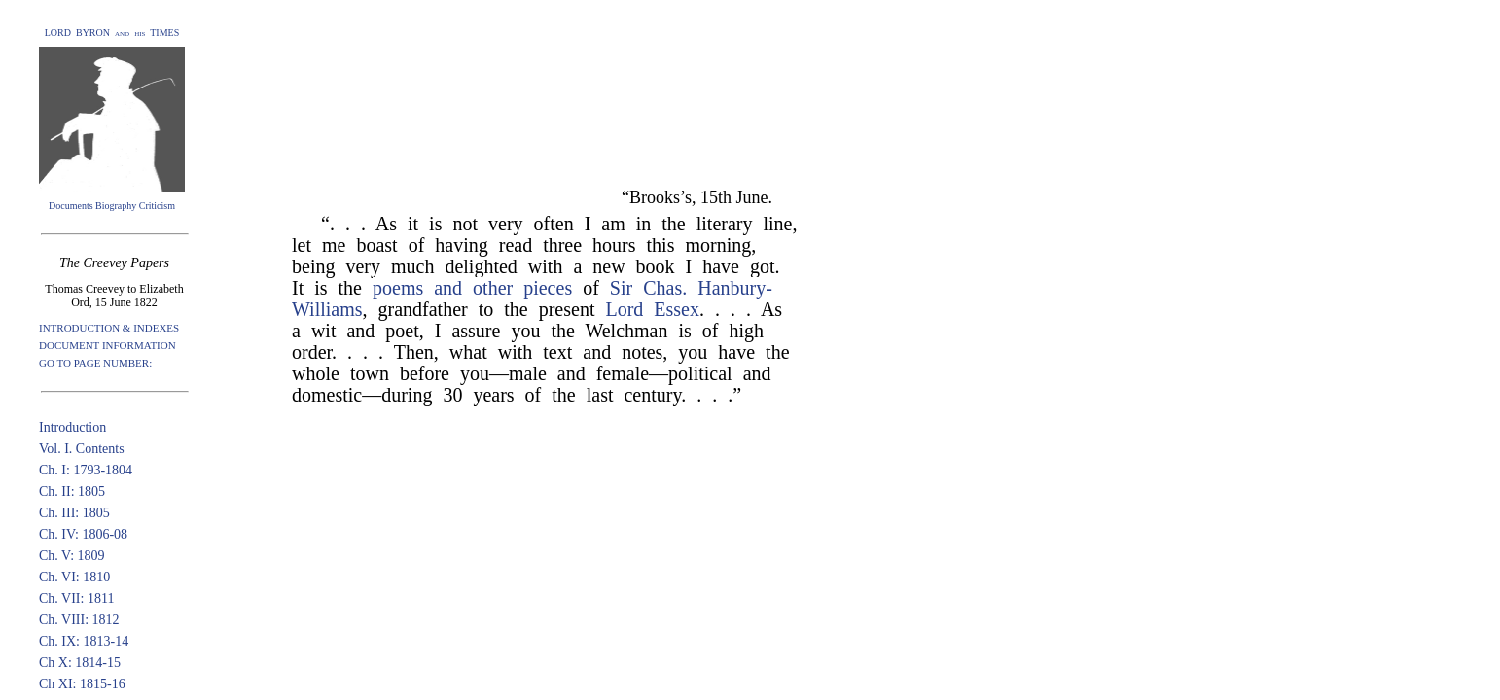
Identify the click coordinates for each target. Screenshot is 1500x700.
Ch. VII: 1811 (76, 598)
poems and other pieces (472, 287)
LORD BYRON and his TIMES (112, 32)
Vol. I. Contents (82, 448)
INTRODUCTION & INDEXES (109, 327)
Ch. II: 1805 (72, 491)
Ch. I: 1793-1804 (85, 470)
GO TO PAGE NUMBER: (95, 362)
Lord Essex (652, 309)
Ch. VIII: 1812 (79, 619)
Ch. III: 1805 (74, 513)
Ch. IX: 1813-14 (83, 641)
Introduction (72, 427)
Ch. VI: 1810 (74, 577)
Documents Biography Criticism (112, 205)
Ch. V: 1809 (72, 555)
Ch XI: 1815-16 (82, 684)
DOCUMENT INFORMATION (107, 345)
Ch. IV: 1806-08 (83, 534)
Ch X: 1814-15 (80, 662)
